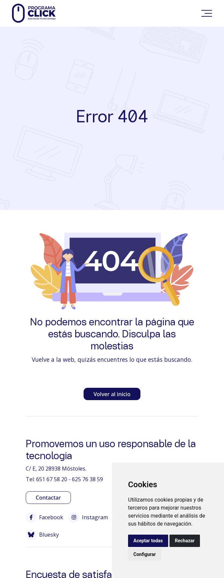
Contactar (48, 497)
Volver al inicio (112, 394)
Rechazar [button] (185, 540)
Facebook (44, 517)
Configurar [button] (144, 554)
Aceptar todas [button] (148, 540)
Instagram (88, 517)
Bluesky (42, 534)
